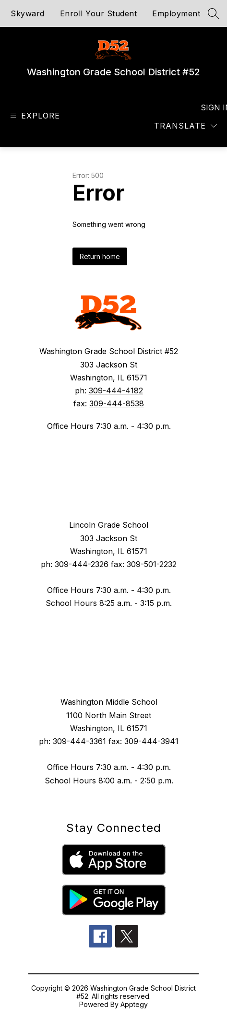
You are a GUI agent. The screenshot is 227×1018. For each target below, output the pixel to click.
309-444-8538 (116, 403)
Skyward (28, 13)
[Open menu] (34, 116)
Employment (176, 13)
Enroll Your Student (98, 13)
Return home (100, 256)
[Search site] (213, 13)
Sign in (210, 107)
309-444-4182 (116, 390)
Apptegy (134, 1004)
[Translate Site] (185, 126)
